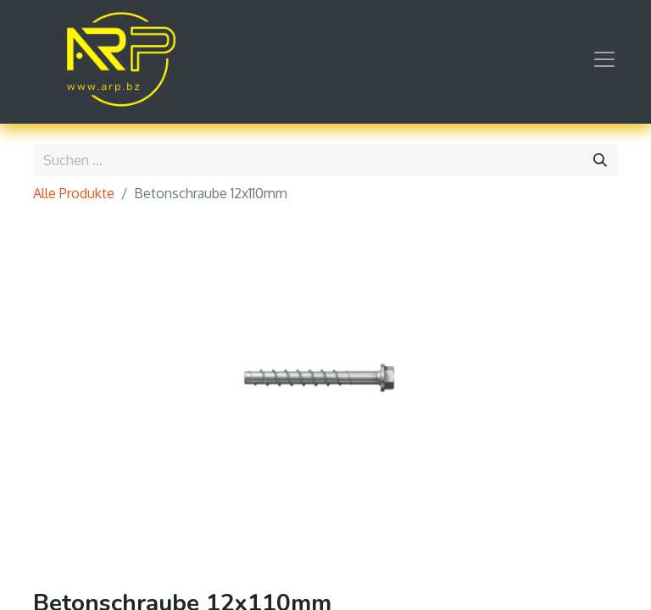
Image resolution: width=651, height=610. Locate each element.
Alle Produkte (73, 193)
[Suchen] (600, 160)
